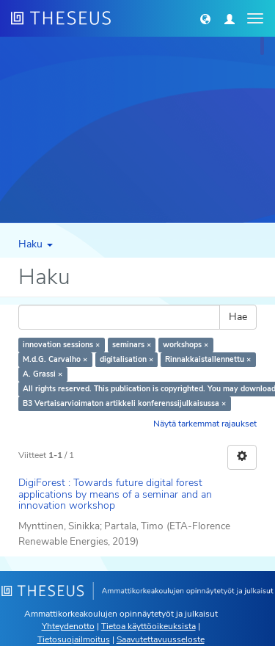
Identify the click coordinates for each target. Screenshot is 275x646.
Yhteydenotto (68, 626)
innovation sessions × (61, 344)
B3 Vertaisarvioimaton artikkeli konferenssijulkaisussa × (124, 403)
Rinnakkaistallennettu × (208, 359)
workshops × (185, 344)
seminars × (131, 344)
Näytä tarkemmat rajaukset (205, 423)
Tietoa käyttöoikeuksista (148, 626)
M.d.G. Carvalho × (55, 359)
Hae (238, 317)
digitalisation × (126, 359)
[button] (205, 18)
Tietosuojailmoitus (73, 639)
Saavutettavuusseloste (161, 639)
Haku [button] (35, 244)
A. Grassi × (42, 374)
